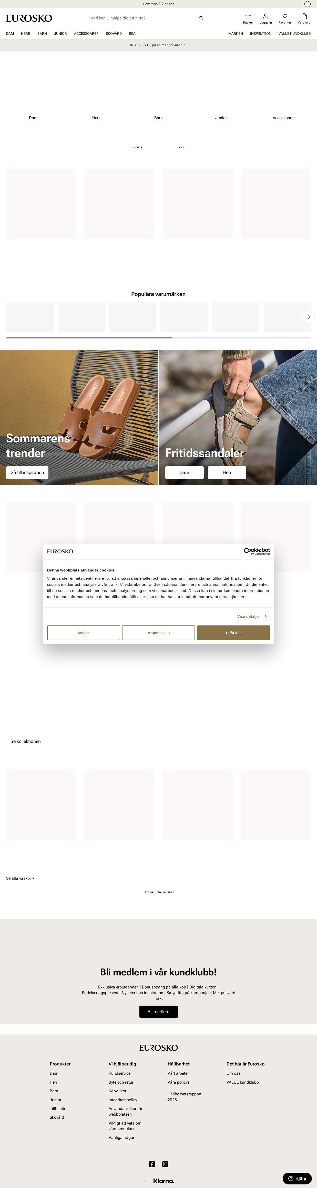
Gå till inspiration (27, 472)
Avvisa (83, 632)
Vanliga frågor (121, 1137)
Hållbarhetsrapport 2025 (184, 1097)
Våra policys (179, 1082)
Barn (42, 33)
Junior (60, 33)
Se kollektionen (26, 741)
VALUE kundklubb (295, 33)
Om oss (233, 1073)
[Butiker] (248, 19)
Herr (25, 33)
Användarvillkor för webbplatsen (125, 1111)
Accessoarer (86, 33)
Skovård (114, 33)
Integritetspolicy (123, 1099)
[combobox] (143, 18)
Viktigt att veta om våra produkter (125, 1126)
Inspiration (260, 33)
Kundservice (119, 1073)
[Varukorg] (304, 19)
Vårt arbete (177, 1073)
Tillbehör (57, 1108)
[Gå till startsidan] (29, 18)
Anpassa (159, 632)
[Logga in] (265, 19)
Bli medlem (158, 1011)
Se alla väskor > (20, 878)
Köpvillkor (117, 1090)
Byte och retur (121, 1082)
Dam (10, 33)
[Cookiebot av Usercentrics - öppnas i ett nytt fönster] (247, 551)
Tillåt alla (233, 632)
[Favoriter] (284, 19)
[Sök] (201, 18)
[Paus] (307, 4)
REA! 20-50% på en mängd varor (158, 45)
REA (132, 33)
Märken (235, 33)
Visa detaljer (248, 616)
